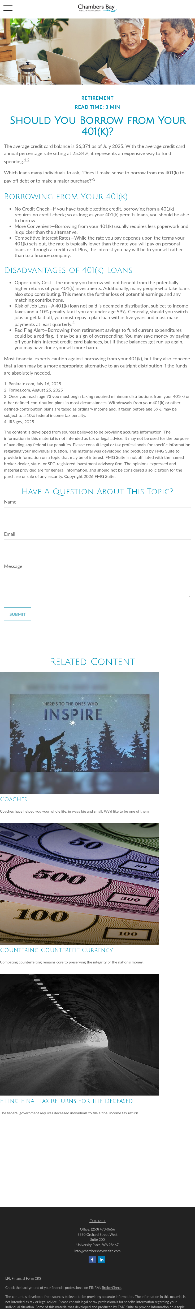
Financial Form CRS (26, 1278)
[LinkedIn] (101, 1259)
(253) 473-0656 (103, 1229)
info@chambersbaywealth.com (98, 1251)
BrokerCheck (112, 1287)
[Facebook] (92, 1259)
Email (9, 534)
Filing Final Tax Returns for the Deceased (66, 1101)
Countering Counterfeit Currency (56, 950)
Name (10, 502)
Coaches (13, 799)
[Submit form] (17, 614)
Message (13, 566)
